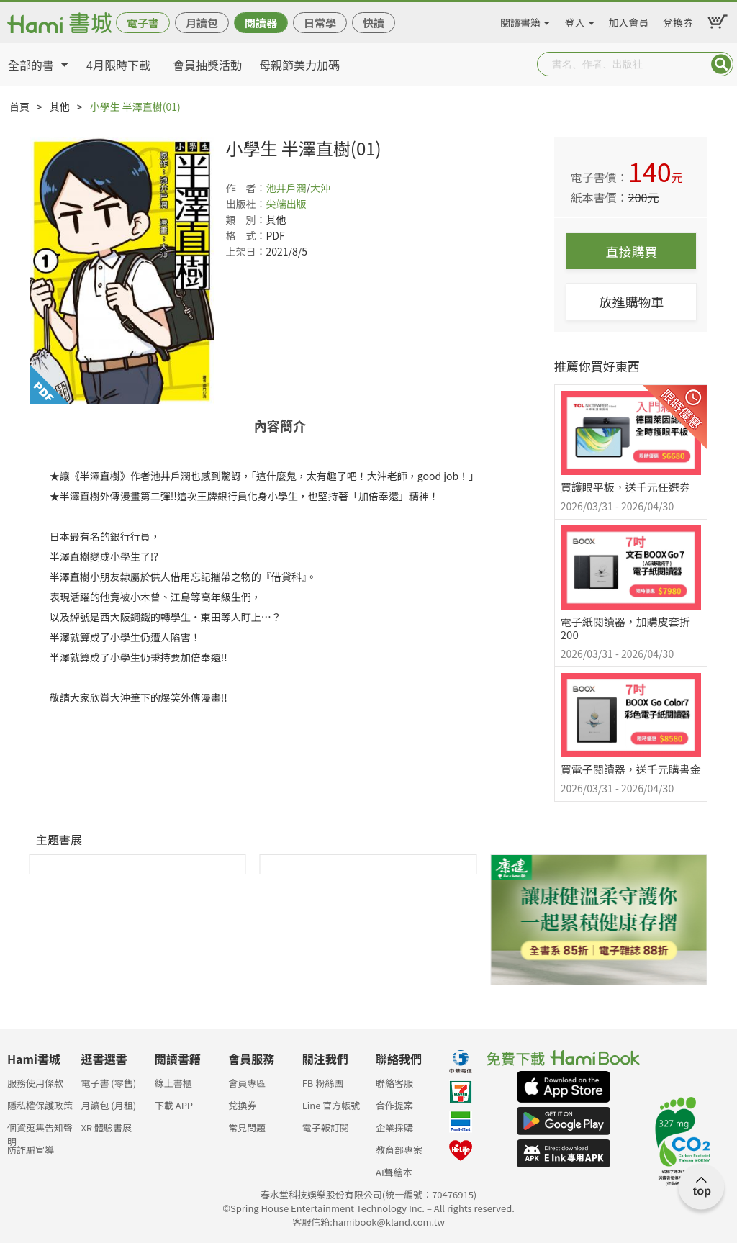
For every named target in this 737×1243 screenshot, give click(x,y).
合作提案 (394, 1105)
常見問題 (247, 1127)
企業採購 (394, 1127)
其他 (60, 106)
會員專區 (247, 1083)
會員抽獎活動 (207, 64)
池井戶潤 (286, 188)
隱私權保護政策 (40, 1105)
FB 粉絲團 (323, 1083)
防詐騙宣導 (30, 1150)
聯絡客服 (394, 1083)
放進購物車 (631, 301)
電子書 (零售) (108, 1083)
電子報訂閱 (325, 1127)
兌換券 (678, 20)
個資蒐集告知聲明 (40, 1132)
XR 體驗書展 (106, 1127)
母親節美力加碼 (299, 64)
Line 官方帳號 (331, 1105)
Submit (721, 64)
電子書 (143, 22)
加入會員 (629, 20)
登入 (575, 20)
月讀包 (202, 22)
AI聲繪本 (394, 1172)
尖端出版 (286, 203)
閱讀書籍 (520, 20)
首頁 (19, 106)
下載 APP (174, 1105)
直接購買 (631, 251)
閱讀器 (261, 22)
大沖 (320, 188)
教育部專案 (399, 1150)
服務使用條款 (35, 1083)
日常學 (320, 22)
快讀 (373, 22)
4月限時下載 (118, 64)
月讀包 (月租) (108, 1105)
